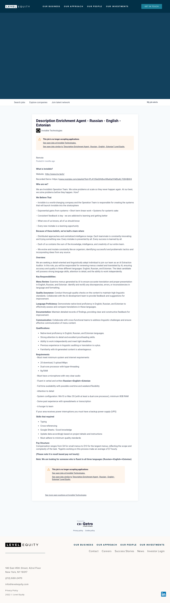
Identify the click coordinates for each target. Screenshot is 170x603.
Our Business (51, 6)
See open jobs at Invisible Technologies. (59, 150)
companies (38, 109)
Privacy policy (78, 531)
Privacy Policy (11, 590)
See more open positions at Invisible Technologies (65, 502)
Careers (107, 551)
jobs (19, 109)
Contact (94, 551)
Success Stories (124, 551)
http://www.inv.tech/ (54, 181)
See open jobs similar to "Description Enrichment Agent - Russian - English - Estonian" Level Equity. (84, 153)
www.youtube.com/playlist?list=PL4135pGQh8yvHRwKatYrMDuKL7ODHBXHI (95, 186)
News (140, 551)
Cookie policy (90, 531)
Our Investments (117, 6)
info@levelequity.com (17, 584)
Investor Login (156, 551)
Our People (94, 6)
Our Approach (73, 6)
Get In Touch (152, 6)
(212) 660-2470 (13, 578)
